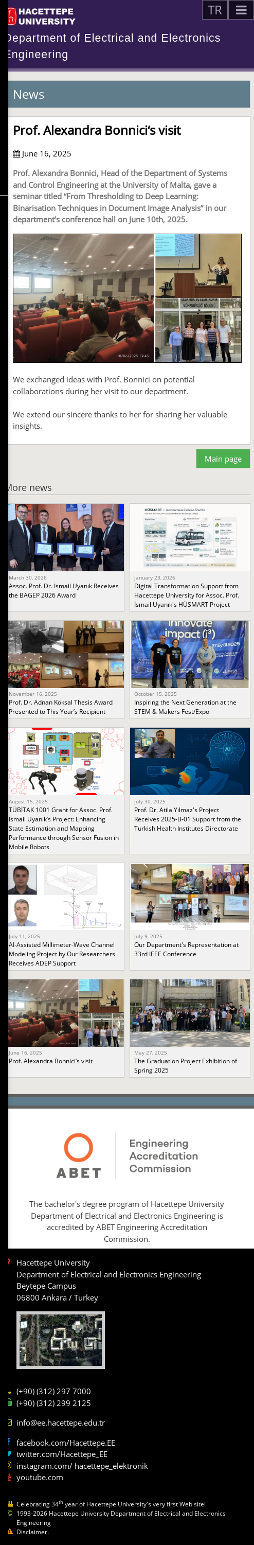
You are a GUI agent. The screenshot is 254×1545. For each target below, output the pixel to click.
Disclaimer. (32, 1532)
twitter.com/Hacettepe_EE (61, 1454)
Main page (223, 458)
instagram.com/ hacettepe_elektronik (82, 1466)
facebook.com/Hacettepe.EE (65, 1442)
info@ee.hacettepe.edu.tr (60, 1422)
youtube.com (39, 1477)
